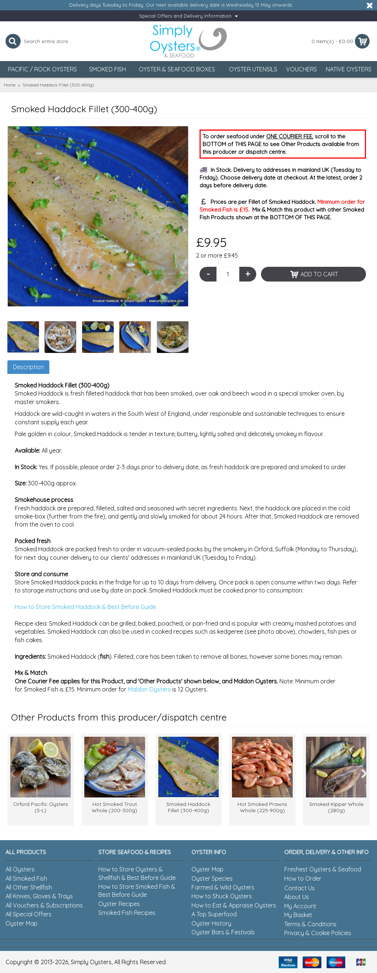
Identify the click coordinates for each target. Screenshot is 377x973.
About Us (296, 897)
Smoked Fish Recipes (126, 912)
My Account (300, 906)
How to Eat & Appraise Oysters (233, 905)
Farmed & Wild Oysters (222, 887)
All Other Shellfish (29, 887)
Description (28, 367)
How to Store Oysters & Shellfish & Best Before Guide (137, 873)
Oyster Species (212, 878)
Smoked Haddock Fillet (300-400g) (188, 807)
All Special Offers (29, 914)
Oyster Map (22, 923)
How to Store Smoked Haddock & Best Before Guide (85, 607)
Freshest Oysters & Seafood (322, 869)
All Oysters (20, 869)
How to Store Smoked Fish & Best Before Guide (136, 890)
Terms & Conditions (310, 924)
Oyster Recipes (119, 903)
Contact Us (299, 888)
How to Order (302, 878)
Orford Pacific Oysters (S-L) (40, 807)
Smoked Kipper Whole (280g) (336, 807)
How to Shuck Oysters (221, 896)
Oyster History (211, 923)
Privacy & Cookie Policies (317, 933)
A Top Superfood (214, 914)
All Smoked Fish (26, 878)
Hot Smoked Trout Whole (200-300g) (114, 807)
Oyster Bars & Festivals (223, 932)
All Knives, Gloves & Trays (39, 896)
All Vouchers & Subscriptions (44, 905)
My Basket (298, 915)
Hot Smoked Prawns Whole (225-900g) (262, 807)
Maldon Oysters (149, 689)
